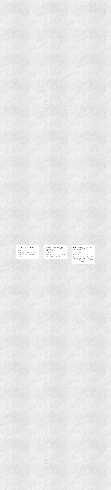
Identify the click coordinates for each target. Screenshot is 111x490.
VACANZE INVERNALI (26, 248)
